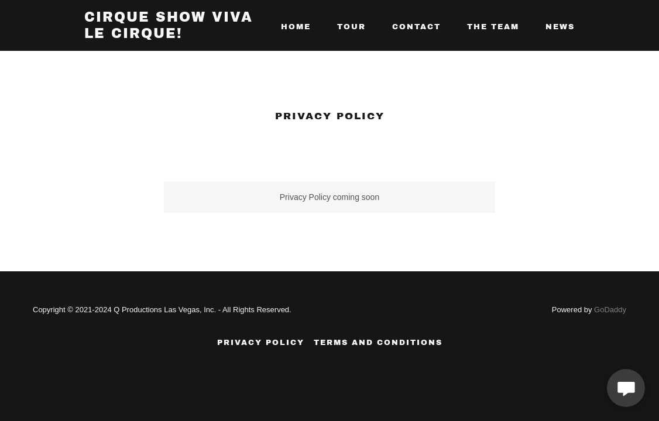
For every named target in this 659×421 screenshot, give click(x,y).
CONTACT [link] (416, 27)
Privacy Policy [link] (260, 343)
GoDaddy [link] (610, 309)
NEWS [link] (560, 27)
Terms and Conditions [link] (378, 343)
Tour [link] (351, 27)
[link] (170, 35)
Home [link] (296, 27)
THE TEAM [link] (493, 27)
